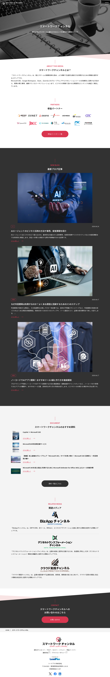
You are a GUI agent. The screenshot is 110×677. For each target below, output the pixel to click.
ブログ (49, 650)
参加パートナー (71, 650)
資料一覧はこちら (55, 483)
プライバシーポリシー (59, 653)
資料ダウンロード (39, 650)
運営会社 (46, 653)
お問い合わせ (55, 620)
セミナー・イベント (59, 650)
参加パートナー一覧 (55, 134)
